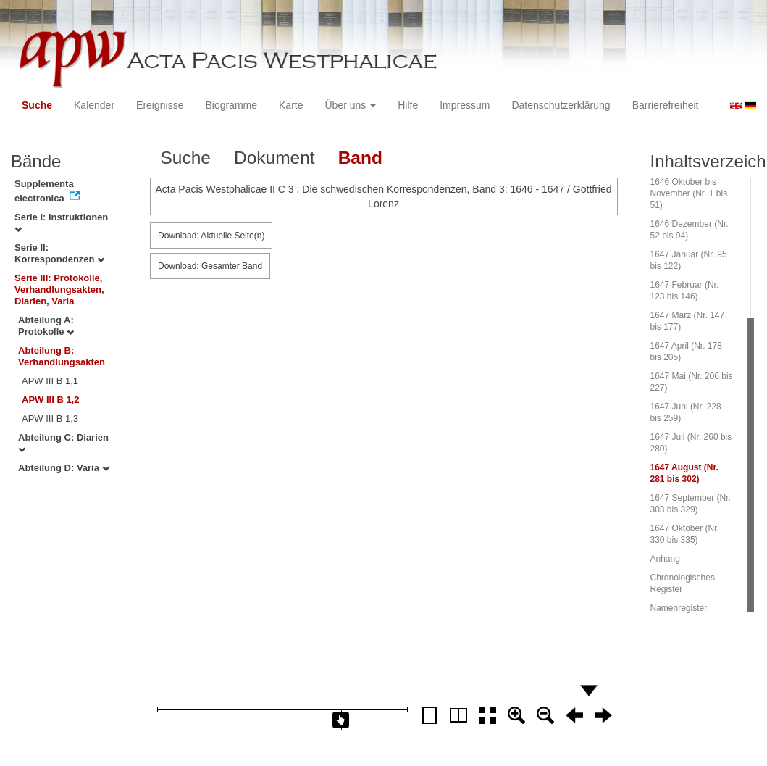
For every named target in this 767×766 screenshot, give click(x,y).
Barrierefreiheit (665, 105)
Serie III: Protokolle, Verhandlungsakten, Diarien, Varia (59, 289)
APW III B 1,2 (50, 399)
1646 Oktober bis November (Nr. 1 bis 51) (689, 193)
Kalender (94, 105)
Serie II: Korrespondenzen (59, 253)
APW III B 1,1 (50, 380)
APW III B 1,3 (50, 418)
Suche (37, 105)
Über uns (351, 105)
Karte (291, 105)
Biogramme (231, 105)
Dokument (274, 157)
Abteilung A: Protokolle (46, 326)
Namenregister (679, 608)
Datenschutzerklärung (560, 105)
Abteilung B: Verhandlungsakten (61, 356)
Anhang (665, 559)
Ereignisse (159, 105)
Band (360, 157)
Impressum (465, 105)
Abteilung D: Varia (63, 467)
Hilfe (408, 105)
